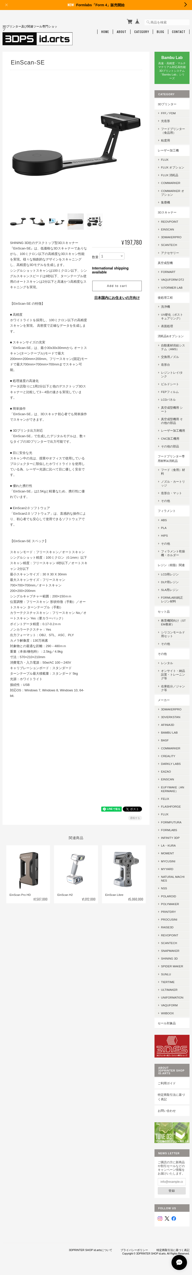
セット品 (164, 611)
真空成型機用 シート (172, 409)
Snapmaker (170, 950)
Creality (168, 756)
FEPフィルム (170, 391)
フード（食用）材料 (173, 471)
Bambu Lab (169, 732)
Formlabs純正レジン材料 (172, 599)
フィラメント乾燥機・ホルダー (173, 553)
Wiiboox (167, 1013)
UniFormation (172, 997)
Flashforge (171, 806)
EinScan (167, 229)
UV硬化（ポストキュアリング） (172, 316)
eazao (166, 771)
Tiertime (167, 982)
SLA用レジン (169, 589)
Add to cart (117, 285)
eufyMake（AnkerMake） (172, 789)
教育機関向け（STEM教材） (173, 622)
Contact (179, 31)
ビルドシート (170, 384)
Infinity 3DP (170, 837)
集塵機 (165, 202)
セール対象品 (167, 1023)
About (121, 31)
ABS (164, 520)
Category (141, 31)
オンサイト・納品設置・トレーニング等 (173, 674)
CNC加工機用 (170, 438)
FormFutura (171, 822)
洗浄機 (165, 306)
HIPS (164, 535)
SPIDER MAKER (172, 966)
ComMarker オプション (172, 192)
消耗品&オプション (171, 336)
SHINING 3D (169, 958)
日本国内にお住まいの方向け (117, 297)
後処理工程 (165, 297)
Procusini (169, 919)
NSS (164, 888)
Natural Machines (172, 878)
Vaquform (169, 1005)
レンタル (167, 663)
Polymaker (170, 904)
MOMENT (167, 853)
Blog (160, 31)
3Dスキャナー (167, 212)
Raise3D (167, 927)
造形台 (165, 364)
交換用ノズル (170, 356)
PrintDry (168, 911)
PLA (163, 527)
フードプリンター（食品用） (173, 130)
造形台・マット (171, 493)
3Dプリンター (167, 104)
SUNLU (166, 974)
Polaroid (168, 896)
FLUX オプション (172, 167)
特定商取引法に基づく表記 (171, 1097)
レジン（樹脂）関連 (171, 565)
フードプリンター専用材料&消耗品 (171, 458)
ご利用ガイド (167, 1083)
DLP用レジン (170, 582)
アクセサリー (170, 252)
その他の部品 (170, 446)
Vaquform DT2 (172, 279)
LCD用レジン (170, 574)
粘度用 (165, 140)
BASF (165, 740)
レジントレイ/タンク (172, 374)
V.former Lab (171, 287)
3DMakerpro (171, 237)
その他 (165, 500)
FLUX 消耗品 (169, 175)
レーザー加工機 (168, 150)
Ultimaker (169, 989)
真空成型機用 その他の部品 (172, 420)
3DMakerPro (171, 709)
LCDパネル (168, 399)
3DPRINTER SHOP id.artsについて (90, 1250)
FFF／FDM (168, 113)
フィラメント (167, 510)
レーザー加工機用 (173, 430)
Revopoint (169, 935)
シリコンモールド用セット (173, 634)
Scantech (169, 943)
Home (105, 31)
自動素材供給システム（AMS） (173, 347)
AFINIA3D (167, 724)
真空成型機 (165, 262)
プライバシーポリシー (134, 1250)
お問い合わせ (167, 1110)
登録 (171, 1190)
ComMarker (170, 182)
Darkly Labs (171, 763)
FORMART (168, 271)
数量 (95, 256)
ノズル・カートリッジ (173, 483)
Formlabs (169, 830)
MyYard (167, 869)
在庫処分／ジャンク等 (173, 688)
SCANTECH (169, 244)
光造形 (165, 120)
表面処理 (167, 326)
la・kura (168, 845)
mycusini (168, 861)
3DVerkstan (170, 717)
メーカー (164, 700)
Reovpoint (169, 221)
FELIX (165, 798)
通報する (135, 817)
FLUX (164, 159)
